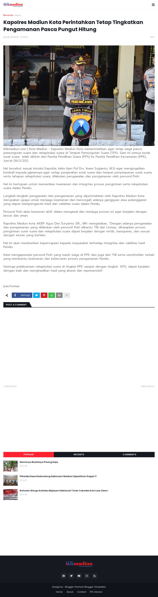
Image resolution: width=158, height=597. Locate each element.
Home (59, 591)
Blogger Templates (95, 586)
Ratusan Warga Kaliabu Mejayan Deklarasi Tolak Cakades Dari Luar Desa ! (64, 490)
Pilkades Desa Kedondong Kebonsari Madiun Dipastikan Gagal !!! (58, 476)
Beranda (8, 15)
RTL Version (96, 591)
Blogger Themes (74, 586)
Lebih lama (147, 386)
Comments (129, 454)
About (70, 591)
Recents (79, 454)
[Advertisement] (79, 415)
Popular (29, 454)
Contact (81, 591)
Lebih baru (10, 386)
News (18, 15)
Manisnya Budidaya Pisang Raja (39, 462)
